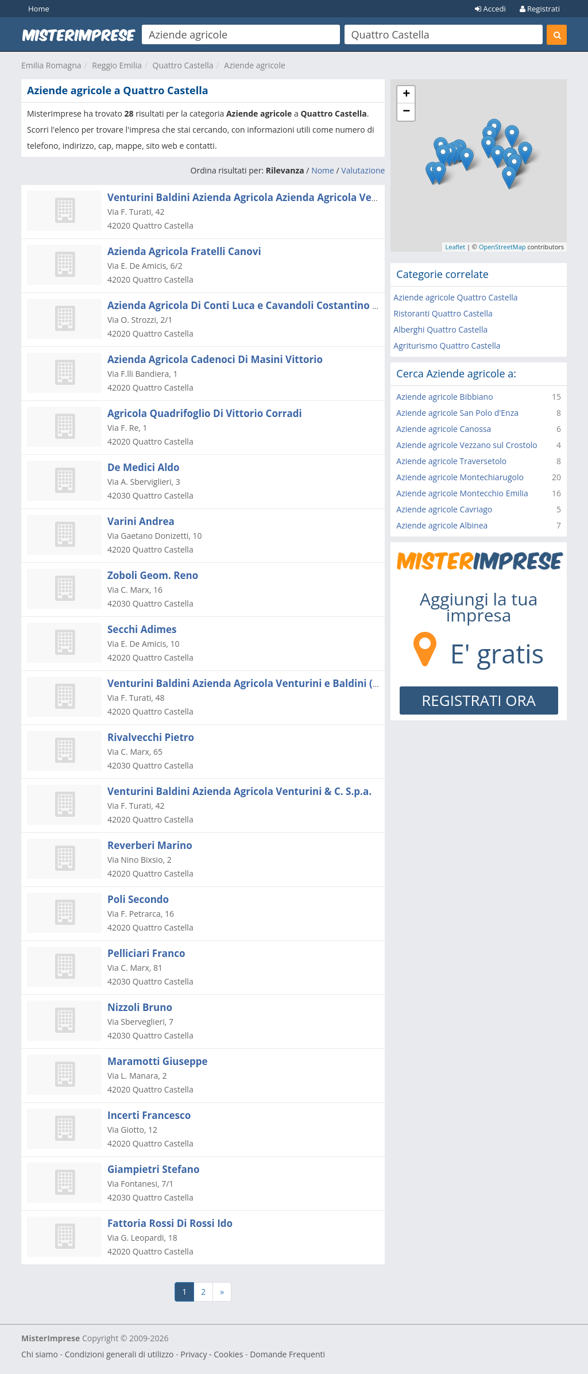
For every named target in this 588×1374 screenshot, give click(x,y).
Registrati (540, 8)
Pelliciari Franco (146, 953)
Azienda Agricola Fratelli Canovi (184, 251)
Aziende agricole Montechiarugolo (460, 477)
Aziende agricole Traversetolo (451, 461)
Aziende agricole (254, 65)
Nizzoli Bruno (139, 1007)
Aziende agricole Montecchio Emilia (462, 493)
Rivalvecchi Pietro (150, 737)
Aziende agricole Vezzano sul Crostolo (466, 444)
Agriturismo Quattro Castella (446, 345)
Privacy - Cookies (211, 1354)
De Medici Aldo (143, 467)
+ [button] (406, 94)
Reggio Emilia (116, 65)
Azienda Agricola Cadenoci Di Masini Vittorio (215, 359)
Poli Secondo (138, 899)
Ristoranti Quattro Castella (443, 313)
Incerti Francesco (149, 1115)
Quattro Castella (183, 65)
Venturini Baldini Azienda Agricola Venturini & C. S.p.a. (239, 791)
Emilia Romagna (51, 65)
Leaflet (455, 246)
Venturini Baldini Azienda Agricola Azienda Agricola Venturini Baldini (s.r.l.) (289, 197)
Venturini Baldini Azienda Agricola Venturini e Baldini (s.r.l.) (251, 683)
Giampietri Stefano (153, 1169)
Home (38, 8)
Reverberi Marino (149, 845)
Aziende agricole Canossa (443, 428)
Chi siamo (39, 1354)
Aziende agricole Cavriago (444, 509)
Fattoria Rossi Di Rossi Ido (170, 1223)
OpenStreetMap (502, 246)
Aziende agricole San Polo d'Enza (457, 412)
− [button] (406, 112)
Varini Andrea (141, 521)
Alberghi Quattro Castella (440, 329)
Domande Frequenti (287, 1354)
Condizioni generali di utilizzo (119, 1354)
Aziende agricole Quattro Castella (455, 297)
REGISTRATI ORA (478, 700)
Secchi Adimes (142, 629)
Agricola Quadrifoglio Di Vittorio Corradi (204, 413)
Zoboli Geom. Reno (152, 575)
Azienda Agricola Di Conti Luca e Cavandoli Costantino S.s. (247, 305)
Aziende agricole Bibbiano (444, 396)
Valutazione (363, 170)
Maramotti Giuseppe (157, 1061)
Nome (322, 170)
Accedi (490, 8)
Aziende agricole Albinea (442, 525)
